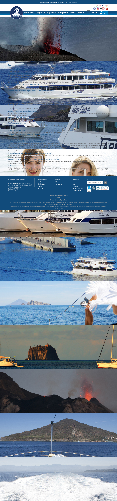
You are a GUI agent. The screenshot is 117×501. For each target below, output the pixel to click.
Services (72, 13)
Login (105, 13)
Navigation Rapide (42, 13)
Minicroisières (29, 13)
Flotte (60, 13)
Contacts (94, 13)
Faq (88, 13)
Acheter (53, 13)
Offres (65, 13)
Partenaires (81, 13)
